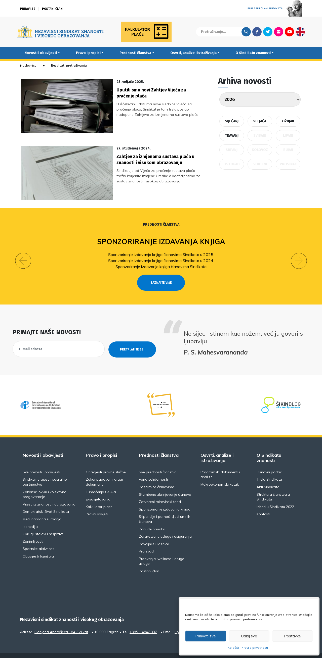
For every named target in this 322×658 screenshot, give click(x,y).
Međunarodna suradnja (42, 510)
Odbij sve (249, 636)
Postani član (52, 9)
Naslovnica (28, 65)
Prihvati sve (205, 636)
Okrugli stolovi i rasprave (43, 525)
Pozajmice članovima (156, 478)
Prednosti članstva (135, 53)
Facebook (257, 31)
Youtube (289, 31)
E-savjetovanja (98, 490)
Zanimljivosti (33, 532)
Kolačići (233, 647)
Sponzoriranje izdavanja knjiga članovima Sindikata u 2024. (161, 251)
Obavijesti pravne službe (106, 463)
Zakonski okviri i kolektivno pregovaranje (44, 485)
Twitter (267, 31)
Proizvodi (146, 542)
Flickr (278, 31)
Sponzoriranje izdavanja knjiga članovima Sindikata (161, 257)
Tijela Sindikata (269, 470)
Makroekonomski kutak (219, 475)
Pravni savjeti (97, 505)
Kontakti (263, 505)
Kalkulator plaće (99, 497)
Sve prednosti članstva (158, 463)
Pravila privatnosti (255, 647)
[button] (23, 251)
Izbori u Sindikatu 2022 (275, 497)
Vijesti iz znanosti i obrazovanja (49, 495)
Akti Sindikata (268, 478)
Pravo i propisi (88, 53)
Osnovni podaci (270, 463)
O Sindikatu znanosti (253, 53)
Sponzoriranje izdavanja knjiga (161, 232)
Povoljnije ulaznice (154, 534)
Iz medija (30, 517)
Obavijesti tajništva (38, 547)
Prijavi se (27, 9)
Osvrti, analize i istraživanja (193, 53)
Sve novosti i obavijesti (41, 463)
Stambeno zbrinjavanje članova (165, 485)
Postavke (292, 636)
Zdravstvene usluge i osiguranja (165, 527)
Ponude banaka (152, 520)
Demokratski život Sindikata (46, 502)
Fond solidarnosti (153, 470)
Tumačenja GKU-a (101, 482)
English (300, 31)
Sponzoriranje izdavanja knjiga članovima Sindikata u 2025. (161, 245)
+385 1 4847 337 (143, 622)
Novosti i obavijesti (40, 53)
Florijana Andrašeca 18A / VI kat (61, 622)
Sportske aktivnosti (39, 539)
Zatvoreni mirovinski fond (160, 492)
